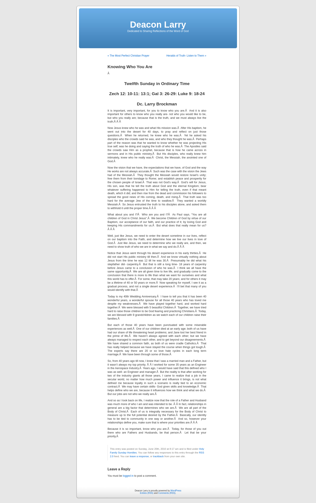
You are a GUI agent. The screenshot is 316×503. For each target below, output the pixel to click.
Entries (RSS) (146, 493)
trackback (158, 456)
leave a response (139, 456)
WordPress (176, 490)
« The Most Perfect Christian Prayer (128, 55)
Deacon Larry (158, 24)
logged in (128, 475)
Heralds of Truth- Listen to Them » (186, 55)
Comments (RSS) (166, 493)
